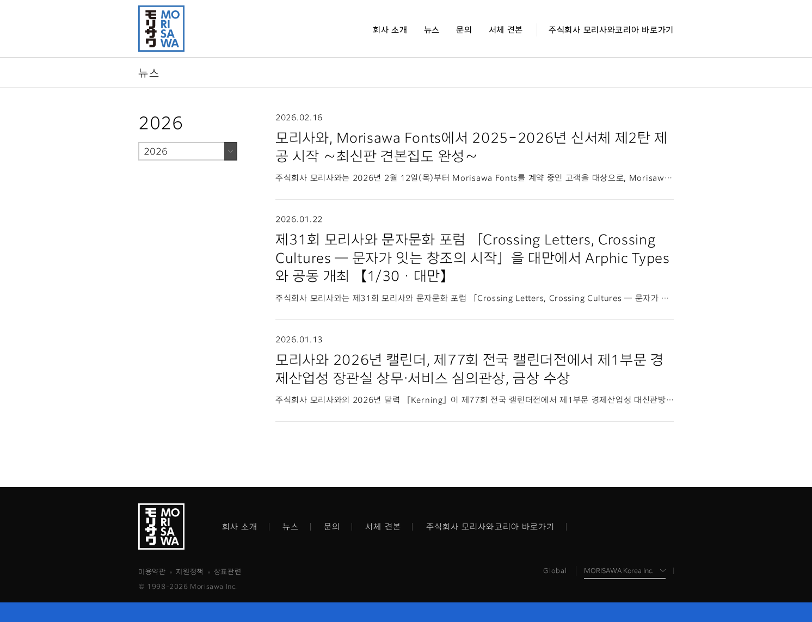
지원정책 (189, 571)
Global (555, 570)
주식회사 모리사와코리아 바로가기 (490, 526)
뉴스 (290, 526)
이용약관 (151, 571)
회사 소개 (240, 526)
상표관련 (227, 571)
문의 (332, 526)
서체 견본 (383, 526)
